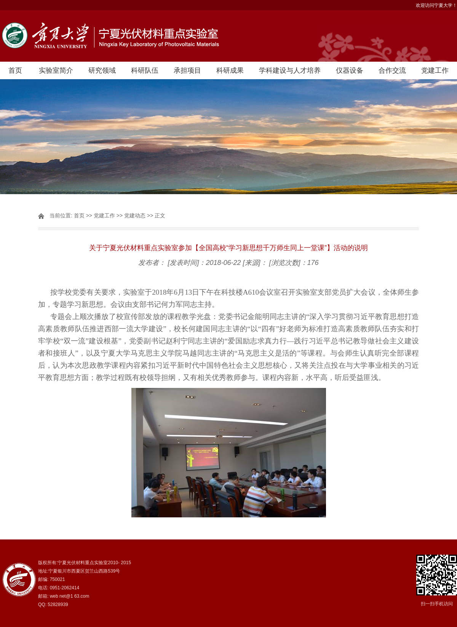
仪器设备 (349, 70)
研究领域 (102, 70)
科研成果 (230, 70)
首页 (15, 70)
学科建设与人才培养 (290, 70)
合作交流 (392, 70)
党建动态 (134, 215)
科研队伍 (144, 70)
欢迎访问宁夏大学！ (436, 5)
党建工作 (435, 70)
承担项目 (187, 70)
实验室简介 (56, 70)
